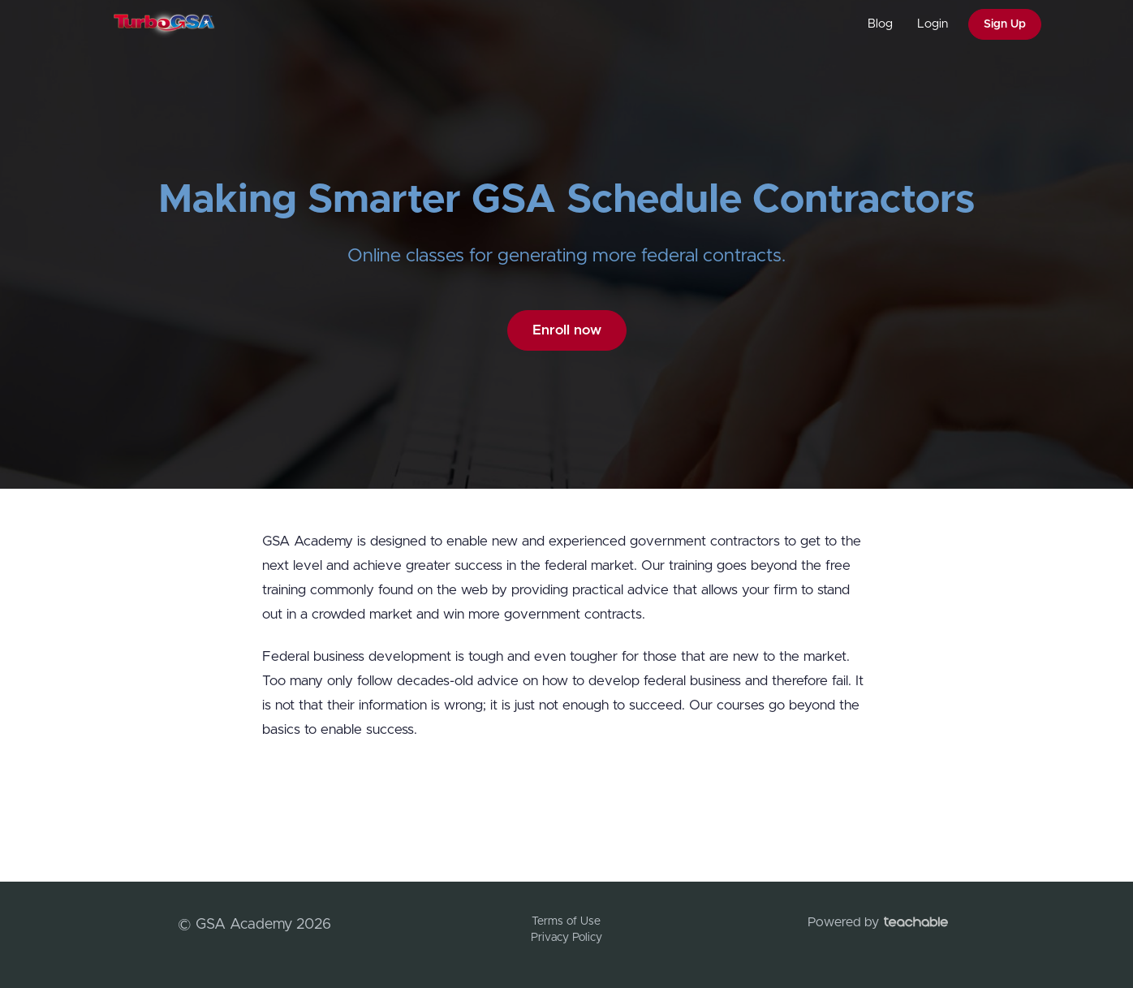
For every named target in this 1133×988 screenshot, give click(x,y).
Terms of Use (566, 921)
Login (932, 24)
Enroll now (566, 330)
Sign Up (1005, 24)
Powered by (878, 922)
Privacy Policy (566, 937)
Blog (880, 24)
